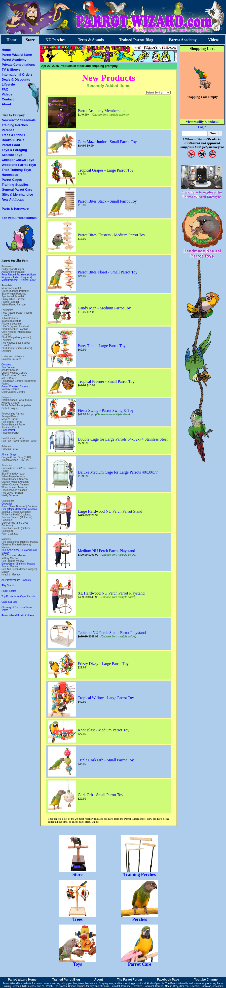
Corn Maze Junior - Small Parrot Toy (107, 142)
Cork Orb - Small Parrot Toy (100, 795)
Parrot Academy (183, 40)
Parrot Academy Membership (101, 111)
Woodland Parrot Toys (19, 165)
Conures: (6, 364)
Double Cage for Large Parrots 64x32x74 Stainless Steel (123, 439)
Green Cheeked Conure (14, 386)
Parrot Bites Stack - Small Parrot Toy (107, 201)
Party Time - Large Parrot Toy (102, 346)
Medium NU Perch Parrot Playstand (106, 551)
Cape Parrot (8, 430)
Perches (8, 130)
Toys (77, 962)
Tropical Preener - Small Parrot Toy (106, 381)
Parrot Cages (12, 179)
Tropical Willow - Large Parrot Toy (106, 698)
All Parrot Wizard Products (16, 580)
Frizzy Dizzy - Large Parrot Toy (103, 663)
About (6, 104)
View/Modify (195, 121)
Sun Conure (8, 367)
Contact (8, 99)
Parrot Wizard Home (22, 979)
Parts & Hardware (15, 208)
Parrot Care (139, 962)
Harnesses (10, 175)
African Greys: (9, 454)
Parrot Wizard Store (17, 55)
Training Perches (15, 125)
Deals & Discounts (16, 79)
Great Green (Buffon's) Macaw (18, 563)
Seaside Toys (12, 155)
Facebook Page (168, 979)
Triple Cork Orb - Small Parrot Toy (106, 760)
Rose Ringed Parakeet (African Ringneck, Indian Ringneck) (18, 276)
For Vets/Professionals (19, 218)
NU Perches (55, 40)
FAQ (5, 89)
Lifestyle (8, 84)
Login (202, 127)
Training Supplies (15, 184)
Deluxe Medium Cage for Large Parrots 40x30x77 (118, 472)
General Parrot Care (17, 189)
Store (30, 40)
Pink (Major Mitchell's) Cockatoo (19, 509)
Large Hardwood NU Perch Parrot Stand (110, 511)
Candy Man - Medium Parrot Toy (104, 308)
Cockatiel (6, 503)
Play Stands (8, 585)
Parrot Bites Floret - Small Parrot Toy (107, 272)
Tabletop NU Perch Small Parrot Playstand (112, 632)
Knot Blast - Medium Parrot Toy (103, 730)
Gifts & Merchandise (17, 194)
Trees (77, 917)
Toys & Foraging (14, 150)
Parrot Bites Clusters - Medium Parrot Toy (111, 235)
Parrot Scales (8, 591)
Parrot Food (11, 145)
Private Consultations (18, 64)
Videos (214, 40)
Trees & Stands (91, 40)
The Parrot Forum (129, 979)
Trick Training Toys (16, 170)
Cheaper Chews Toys (18, 160)
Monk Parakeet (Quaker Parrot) (18, 280)
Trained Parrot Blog (136, 40)
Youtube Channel (206, 979)
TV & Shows (11, 69)
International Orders (17, 74)
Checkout (211, 121)
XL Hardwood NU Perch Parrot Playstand (111, 593)
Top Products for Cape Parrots (18, 596)
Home (11, 40)
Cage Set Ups (9, 601)
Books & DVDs (13, 140)
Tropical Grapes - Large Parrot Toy (106, 170)
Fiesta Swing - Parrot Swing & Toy (106, 410)
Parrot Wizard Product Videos (17, 615)
